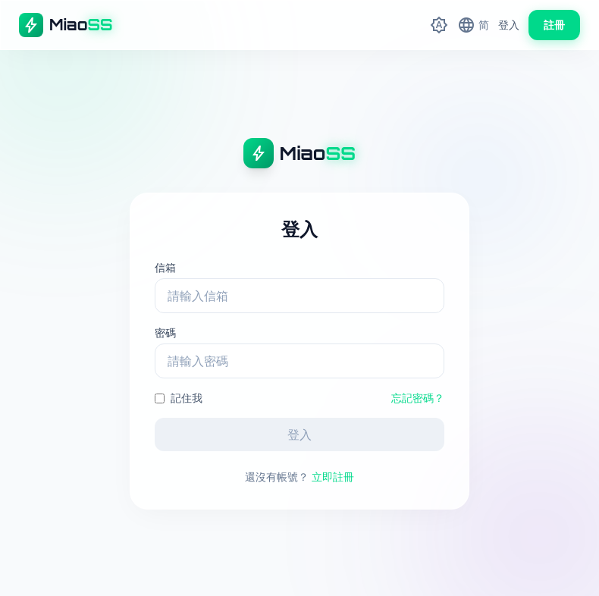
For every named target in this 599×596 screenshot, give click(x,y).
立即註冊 (333, 476)
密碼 (165, 332)
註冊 (554, 24)
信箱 (165, 267)
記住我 (178, 397)
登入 (508, 24)
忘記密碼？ (417, 397)
